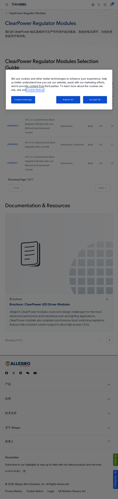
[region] (59, 90)
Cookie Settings (23, 99)
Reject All (68, 99)
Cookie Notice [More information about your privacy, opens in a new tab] (35, 89)
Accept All (95, 99)
